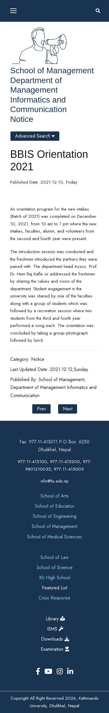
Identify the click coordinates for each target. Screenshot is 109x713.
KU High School (54, 577)
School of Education (54, 506)
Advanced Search (35, 136)
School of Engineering (54, 516)
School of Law (54, 557)
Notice (21, 119)
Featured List (54, 587)
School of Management (52, 70)
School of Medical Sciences (54, 536)
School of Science (55, 567)
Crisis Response (54, 598)
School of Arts (54, 496)
